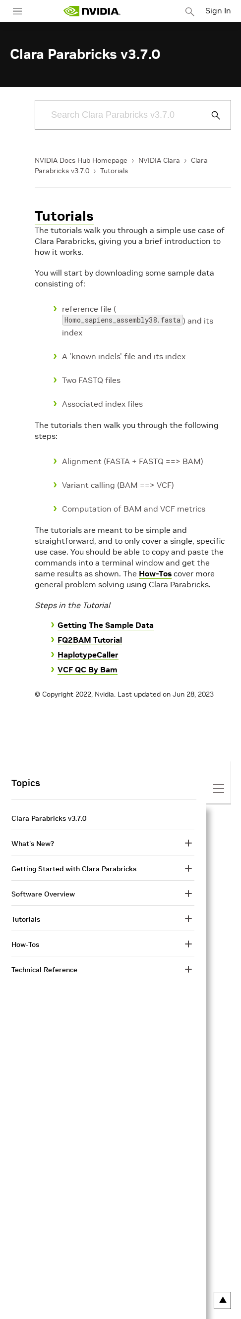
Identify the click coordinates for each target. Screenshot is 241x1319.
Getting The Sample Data (106, 625)
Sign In (218, 10)
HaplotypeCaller (88, 655)
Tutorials (114, 170)
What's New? (32, 843)
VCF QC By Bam (88, 669)
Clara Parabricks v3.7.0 (48, 818)
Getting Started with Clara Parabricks (73, 868)
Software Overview (43, 894)
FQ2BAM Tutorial (90, 640)
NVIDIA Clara (159, 160)
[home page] (91, 11)
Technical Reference (44, 969)
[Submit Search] (210, 115)
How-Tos (155, 573)
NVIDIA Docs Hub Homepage (81, 160)
